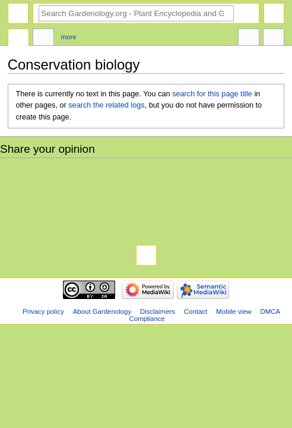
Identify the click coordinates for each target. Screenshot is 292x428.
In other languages (249, 38)
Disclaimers (157, 311)
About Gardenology (102, 311)
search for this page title (212, 94)
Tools (274, 38)
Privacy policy (43, 311)
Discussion (43, 38)
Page (18, 38)
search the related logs (106, 105)
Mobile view (234, 311)
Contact (195, 311)
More (69, 36)
